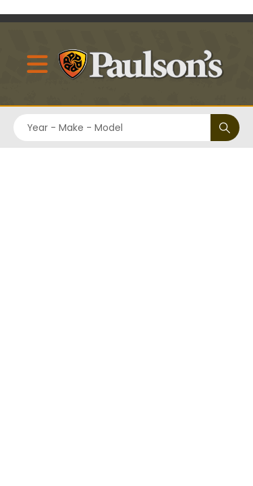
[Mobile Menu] (35, 63)
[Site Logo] (144, 64)
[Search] (225, 127)
